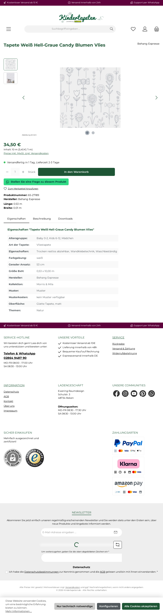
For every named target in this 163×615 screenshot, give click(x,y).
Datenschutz (11, 391)
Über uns (9, 406)
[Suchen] (112, 29)
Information (14, 385)
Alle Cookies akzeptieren (140, 606)
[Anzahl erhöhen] (23, 172)
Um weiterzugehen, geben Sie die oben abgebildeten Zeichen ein (75, 552)
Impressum (10, 410)
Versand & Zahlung (123, 348)
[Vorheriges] (24, 98)
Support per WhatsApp (146, 2)
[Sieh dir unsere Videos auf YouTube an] (134, 393)
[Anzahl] (15, 172)
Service (118, 337)
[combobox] (66, 29)
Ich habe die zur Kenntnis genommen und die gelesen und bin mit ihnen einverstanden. (83, 571)
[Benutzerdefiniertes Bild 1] (35, 458)
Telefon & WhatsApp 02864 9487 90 (19, 356)
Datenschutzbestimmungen (41, 571)
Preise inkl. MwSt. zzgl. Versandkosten (26, 153)
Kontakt (8, 401)
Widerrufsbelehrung (124, 353)
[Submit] (115, 532)
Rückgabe (118, 343)
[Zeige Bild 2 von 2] (93, 132)
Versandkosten (72, 587)
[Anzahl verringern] (7, 172)
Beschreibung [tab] (42, 218)
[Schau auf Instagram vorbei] (125, 393)
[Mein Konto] (145, 29)
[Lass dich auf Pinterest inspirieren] (143, 393)
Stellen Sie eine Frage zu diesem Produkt (36, 181)
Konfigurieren (108, 606)
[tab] (16, 218)
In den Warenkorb (76, 172)
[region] (81, 97)
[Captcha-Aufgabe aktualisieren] (117, 545)
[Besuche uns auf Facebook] (116, 393)
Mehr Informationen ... (18, 611)
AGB (6, 396)
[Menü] (9, 29)
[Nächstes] (156, 98)
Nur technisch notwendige (75, 606)
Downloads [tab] (65, 218)
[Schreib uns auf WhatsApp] (151, 393)
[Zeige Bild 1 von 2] (87, 132)
